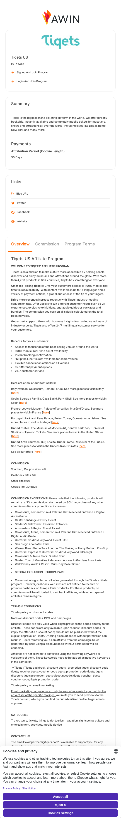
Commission (47, 244)
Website (19, 221)
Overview (20, 244)
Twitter (18, 203)
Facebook (20, 212)
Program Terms (80, 244)
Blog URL (19, 194)
